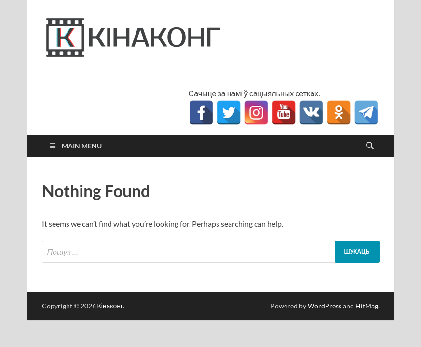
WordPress (324, 306)
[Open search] (370, 146)
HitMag (366, 306)
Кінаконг (110, 306)
